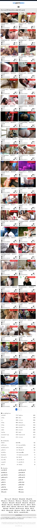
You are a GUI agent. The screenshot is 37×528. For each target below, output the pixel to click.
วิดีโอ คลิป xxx (22, 499)
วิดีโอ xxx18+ (3, 491)
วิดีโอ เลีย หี (4, 504)
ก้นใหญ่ (9, 422)
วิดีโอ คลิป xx (15, 499)
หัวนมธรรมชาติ (26, 434)
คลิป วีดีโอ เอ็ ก (4, 472)
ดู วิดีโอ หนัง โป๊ (21, 477)
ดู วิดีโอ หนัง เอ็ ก (21, 475)
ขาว (9, 420)
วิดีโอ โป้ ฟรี (13, 506)
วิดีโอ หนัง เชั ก (11, 500)
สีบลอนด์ (9, 437)
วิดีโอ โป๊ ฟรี (12, 508)
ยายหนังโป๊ (9, 462)
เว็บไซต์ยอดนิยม (6, 440)
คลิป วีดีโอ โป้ (26, 459)
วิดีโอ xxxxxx (21, 491)
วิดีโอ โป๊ (9, 464)
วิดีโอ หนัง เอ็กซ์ (33, 500)
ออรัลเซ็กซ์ (9, 415)
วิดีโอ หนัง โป (5, 502)
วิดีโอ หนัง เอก (18, 500)
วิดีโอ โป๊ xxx (32, 506)
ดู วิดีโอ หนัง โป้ (4, 477)
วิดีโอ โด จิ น (23, 504)
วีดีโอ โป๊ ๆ (16, 512)
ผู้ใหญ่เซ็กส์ (26, 447)
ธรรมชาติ (26, 429)
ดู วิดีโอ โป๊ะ (3, 487)
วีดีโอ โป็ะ (33, 510)
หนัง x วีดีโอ (9, 459)
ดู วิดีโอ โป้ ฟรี (21, 482)
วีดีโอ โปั (28, 510)
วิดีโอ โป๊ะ (27, 508)
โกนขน (9, 427)
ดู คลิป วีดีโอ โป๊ (4, 475)
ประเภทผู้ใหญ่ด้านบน (7, 413)
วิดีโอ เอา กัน (9, 504)
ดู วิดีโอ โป (3, 479)
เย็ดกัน (26, 417)
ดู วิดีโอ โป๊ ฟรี (21, 484)
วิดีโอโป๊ (9, 442)
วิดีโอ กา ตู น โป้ (8, 499)
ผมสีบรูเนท (26, 422)
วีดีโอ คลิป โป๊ (26, 450)
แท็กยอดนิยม (5, 468)
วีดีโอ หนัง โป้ (9, 457)
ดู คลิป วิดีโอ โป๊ (21, 472)
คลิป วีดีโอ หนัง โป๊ (9, 447)
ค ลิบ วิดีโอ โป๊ (4, 470)
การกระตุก (26, 420)
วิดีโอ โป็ (3, 506)
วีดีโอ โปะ (23, 510)
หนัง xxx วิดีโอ (17, 525)
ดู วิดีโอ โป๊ (3, 484)
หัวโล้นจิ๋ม (26, 427)
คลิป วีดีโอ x (9, 452)
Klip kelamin (9, 454)
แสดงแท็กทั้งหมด (18, 515)
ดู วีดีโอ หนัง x (9, 445)
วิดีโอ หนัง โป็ (11, 502)
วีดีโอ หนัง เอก (17, 510)
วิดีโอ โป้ (8, 506)
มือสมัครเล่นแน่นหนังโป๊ (26, 454)
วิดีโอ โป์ (3, 510)
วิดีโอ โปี (33, 504)
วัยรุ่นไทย (9, 432)
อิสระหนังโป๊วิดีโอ (26, 445)
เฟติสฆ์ (9, 429)
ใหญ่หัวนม (26, 415)
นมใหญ (9, 417)
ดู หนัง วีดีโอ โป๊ (4, 489)
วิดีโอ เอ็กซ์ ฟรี (16, 504)
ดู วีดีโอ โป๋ (20, 487)
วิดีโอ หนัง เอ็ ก (25, 500)
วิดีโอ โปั (28, 504)
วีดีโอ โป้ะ (11, 512)
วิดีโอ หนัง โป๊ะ (25, 502)
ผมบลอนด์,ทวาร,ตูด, (9, 434)
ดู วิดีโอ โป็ (20, 479)
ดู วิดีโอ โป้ (3, 482)
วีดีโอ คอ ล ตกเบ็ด (9, 510)
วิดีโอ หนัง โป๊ (18, 502)
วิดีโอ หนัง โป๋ (32, 502)
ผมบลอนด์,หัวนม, (26, 425)
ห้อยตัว (26, 432)
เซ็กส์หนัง (26, 464)
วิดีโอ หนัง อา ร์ (4, 500)
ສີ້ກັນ (26, 442)
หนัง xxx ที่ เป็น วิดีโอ (23, 512)
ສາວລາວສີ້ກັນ (26, 452)
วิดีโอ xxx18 (20, 489)
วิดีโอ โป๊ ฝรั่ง (5, 508)
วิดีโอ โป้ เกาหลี (20, 506)
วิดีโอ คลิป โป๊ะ (29, 499)
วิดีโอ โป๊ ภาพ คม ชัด (20, 508)
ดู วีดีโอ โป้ (9, 450)
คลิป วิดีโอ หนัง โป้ (22, 470)
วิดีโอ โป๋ (32, 508)
